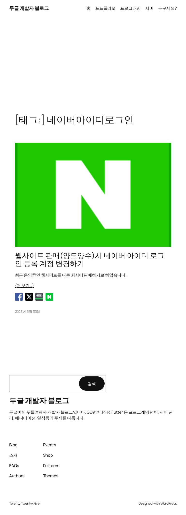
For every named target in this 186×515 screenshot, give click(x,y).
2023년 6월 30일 (27, 311)
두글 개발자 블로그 (29, 8)
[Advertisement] (93, 67)
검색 (92, 383)
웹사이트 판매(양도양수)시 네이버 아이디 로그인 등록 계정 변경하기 (90, 259)
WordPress (169, 503)
